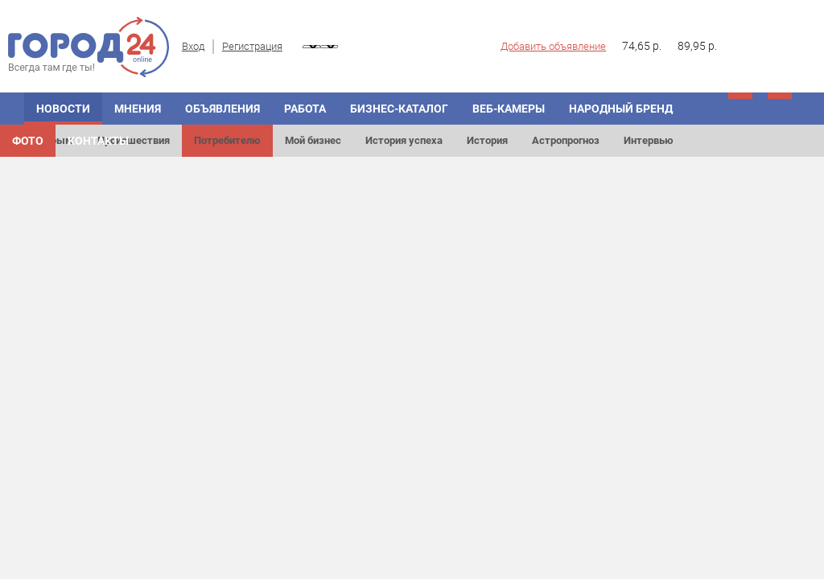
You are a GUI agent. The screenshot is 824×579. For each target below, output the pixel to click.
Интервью (649, 140)
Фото (27, 140)
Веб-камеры (508, 108)
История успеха (404, 140)
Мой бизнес (313, 140)
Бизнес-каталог (399, 108)
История (487, 140)
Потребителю (227, 140)
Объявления (222, 108)
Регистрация (252, 46)
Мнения (137, 108)
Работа (305, 108)
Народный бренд (621, 108)
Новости (63, 108)
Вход (193, 46)
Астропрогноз (565, 140)
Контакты (98, 140)
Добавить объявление (553, 46)
